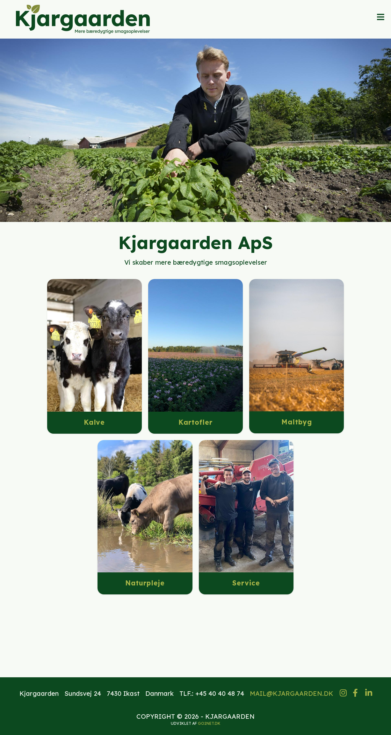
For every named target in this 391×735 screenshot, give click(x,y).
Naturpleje (145, 583)
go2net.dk (209, 723)
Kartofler (195, 422)
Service (246, 583)
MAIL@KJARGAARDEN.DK (291, 693)
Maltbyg (296, 422)
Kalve (94, 422)
